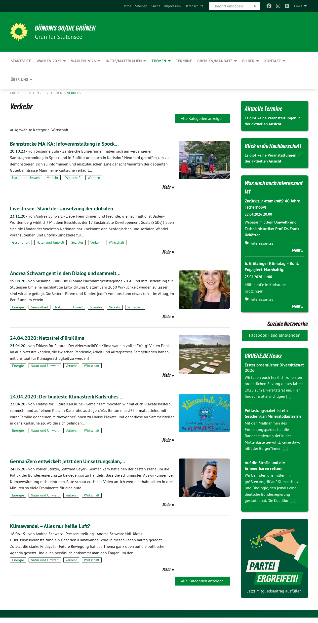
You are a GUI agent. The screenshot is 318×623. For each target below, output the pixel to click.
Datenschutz (194, 6)
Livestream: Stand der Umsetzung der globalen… (71, 208)
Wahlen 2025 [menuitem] (49, 61)
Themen (56, 93)
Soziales (77, 242)
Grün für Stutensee (27, 93)
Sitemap (141, 6)
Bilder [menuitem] (248, 61)
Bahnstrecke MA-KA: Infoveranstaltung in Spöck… (72, 143)
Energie (18, 307)
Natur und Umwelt (26, 177)
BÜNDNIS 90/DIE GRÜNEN (71, 27)
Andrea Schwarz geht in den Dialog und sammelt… (73, 273)
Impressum (172, 6)
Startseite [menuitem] (21, 61)
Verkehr (74, 93)
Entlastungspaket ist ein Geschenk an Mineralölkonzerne (268, 416)
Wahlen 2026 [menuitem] (83, 61)
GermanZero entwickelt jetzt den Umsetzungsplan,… (75, 461)
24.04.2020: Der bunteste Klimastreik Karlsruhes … (75, 396)
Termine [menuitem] (184, 61)
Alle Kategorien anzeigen (202, 118)
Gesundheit (21, 242)
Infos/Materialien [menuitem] (124, 61)
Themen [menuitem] (159, 61)
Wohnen (94, 177)
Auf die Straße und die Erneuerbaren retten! (266, 471)
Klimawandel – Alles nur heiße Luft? (56, 526)
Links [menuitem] (298, 6)
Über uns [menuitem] (19, 79)
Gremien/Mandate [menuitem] (215, 61)
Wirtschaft (73, 177)
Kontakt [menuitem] (272, 61)
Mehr (166, 187)
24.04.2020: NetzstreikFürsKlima (52, 338)
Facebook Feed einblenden (274, 335)
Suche (155, 6)
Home (126, 6)
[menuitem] (126, 6)
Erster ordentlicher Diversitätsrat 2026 (263, 367)
